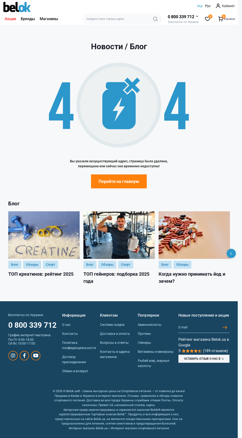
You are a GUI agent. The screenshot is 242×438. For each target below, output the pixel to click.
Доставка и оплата (115, 334)
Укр (200, 6)
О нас (66, 325)
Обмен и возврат (75, 371)
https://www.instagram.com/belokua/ (13, 355)
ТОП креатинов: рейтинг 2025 (40, 274)
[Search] (155, 19)
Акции (10, 19)
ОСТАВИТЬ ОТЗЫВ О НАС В (204, 359)
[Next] (231, 253)
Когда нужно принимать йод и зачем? (192, 277)
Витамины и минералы (155, 352)
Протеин (144, 334)
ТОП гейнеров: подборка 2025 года (116, 277)
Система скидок (112, 325)
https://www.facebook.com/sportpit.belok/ (24, 355)
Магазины (49, 19)
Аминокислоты (149, 325)
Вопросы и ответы (114, 343)
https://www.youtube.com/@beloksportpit (36, 355)
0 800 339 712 (32, 325)
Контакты (70, 334)
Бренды (28, 19)
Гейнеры (144, 343)
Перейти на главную (119, 181)
